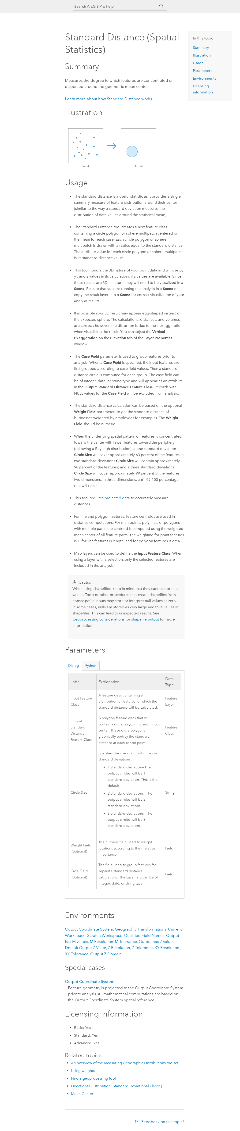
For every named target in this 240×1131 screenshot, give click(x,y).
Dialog (73, 666)
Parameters (202, 70)
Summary (201, 47)
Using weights (83, 1070)
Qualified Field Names (144, 935)
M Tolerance (126, 941)
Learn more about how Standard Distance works (108, 98)
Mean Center (82, 1094)
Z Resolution (119, 947)
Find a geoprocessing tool (93, 1078)
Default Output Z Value (85, 947)
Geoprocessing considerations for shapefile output (115, 619)
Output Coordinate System (89, 929)
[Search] (161, 6)
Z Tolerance (142, 947)
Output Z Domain (106, 954)
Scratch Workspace (104, 935)
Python (90, 666)
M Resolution (101, 941)
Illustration (202, 55)
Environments (204, 78)
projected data (117, 498)
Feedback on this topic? (162, 1121)
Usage (198, 63)
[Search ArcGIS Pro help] (115, 6)
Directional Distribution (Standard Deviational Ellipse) (116, 1086)
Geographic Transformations (140, 929)
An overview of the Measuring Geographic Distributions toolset (124, 1063)
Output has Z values (157, 941)
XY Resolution (166, 947)
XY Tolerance (77, 954)
